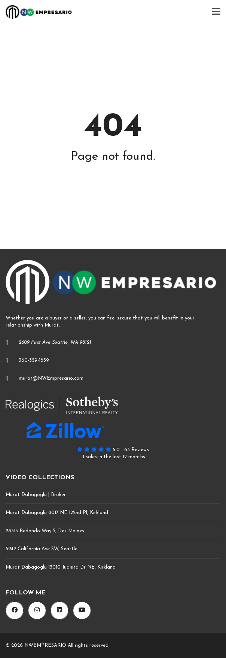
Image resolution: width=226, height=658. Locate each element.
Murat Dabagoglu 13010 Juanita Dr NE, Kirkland (61, 567)
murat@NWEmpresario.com (51, 378)
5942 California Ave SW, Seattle (41, 549)
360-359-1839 (34, 360)
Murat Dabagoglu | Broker (36, 494)
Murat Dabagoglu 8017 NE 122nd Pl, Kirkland (57, 512)
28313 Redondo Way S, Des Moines (45, 531)
